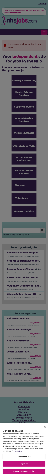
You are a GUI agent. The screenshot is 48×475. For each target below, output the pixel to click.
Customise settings (24, 458)
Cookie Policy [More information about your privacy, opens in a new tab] (17, 453)
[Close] (45, 428)
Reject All (24, 465)
